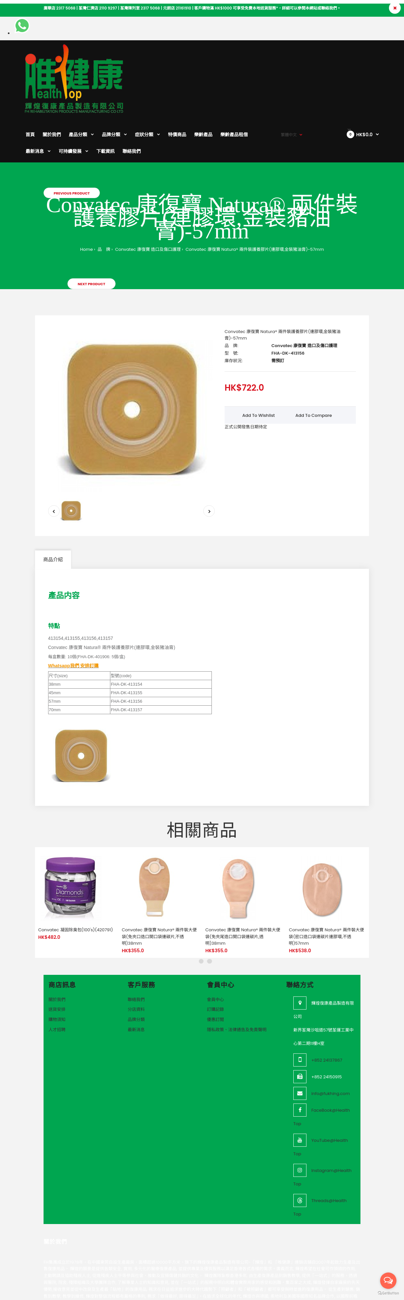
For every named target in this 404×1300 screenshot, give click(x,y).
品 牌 (103, 206)
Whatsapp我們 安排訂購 (73, 622)
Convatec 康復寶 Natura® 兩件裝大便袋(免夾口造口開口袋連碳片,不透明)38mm (159, 893)
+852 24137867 (326, 1017)
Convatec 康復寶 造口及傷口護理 (147, 206)
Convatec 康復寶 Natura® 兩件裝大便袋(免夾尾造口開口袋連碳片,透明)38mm (242, 893)
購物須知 (56, 976)
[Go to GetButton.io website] (388, 1293)
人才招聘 (56, 986)
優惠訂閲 (215, 976)
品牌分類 (136, 976)
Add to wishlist (258, 372)
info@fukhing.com (330, 1050)
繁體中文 (289, 56)
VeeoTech (43, 1293)
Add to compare (313, 372)
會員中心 (215, 956)
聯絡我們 (136, 956)
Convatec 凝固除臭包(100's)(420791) (75, 886)
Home (86, 206)
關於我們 (56, 956)
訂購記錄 (215, 966)
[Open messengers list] (388, 1280)
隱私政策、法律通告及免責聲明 (236, 986)
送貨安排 (56, 966)
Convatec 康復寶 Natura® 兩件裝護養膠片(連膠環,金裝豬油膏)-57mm (254, 206)
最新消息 (136, 986)
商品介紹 (53, 516)
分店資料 (136, 966)
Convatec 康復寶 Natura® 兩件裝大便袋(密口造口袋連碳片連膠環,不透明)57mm (326, 893)
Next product (91, 240)
